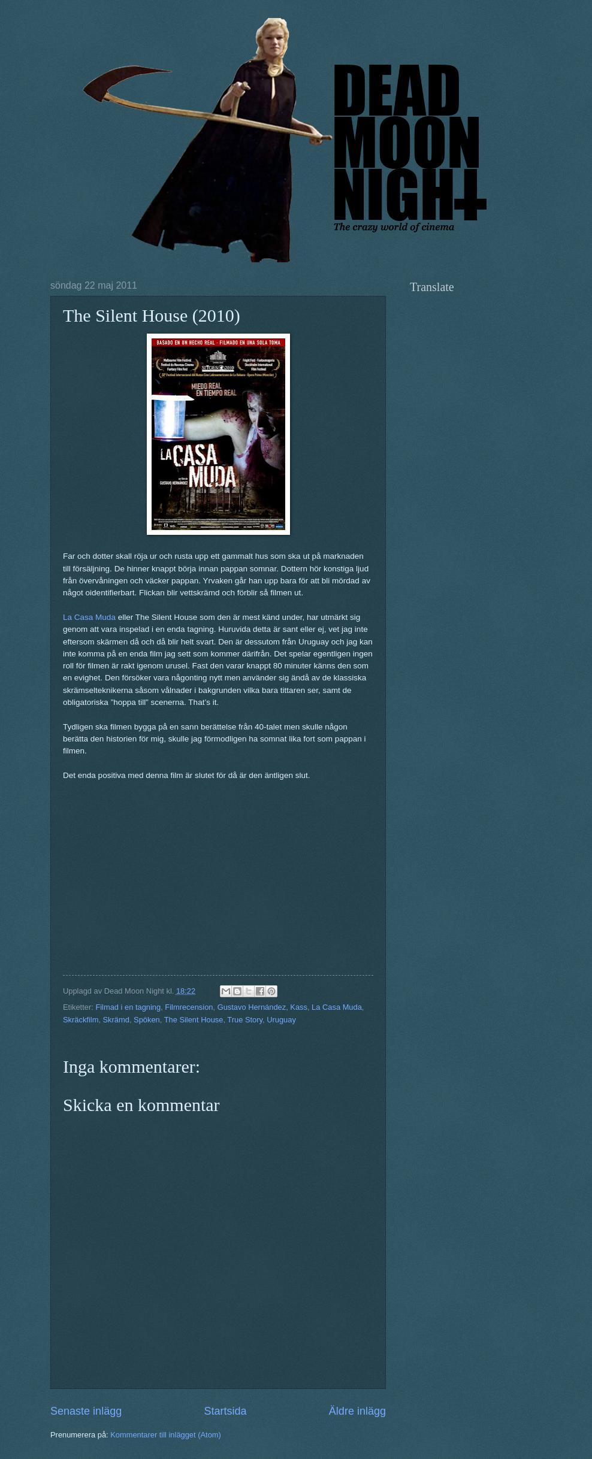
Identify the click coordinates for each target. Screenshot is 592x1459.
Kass (298, 1007)
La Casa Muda (89, 617)
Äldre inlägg (357, 1411)
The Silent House (193, 1019)
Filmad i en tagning (128, 1007)
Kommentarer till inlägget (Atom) (165, 1434)
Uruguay (281, 1019)
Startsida (225, 1411)
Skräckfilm (80, 1019)
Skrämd (116, 1019)
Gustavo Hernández (252, 1007)
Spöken (147, 1019)
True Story (244, 1019)
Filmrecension (189, 1007)
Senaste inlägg (86, 1411)
